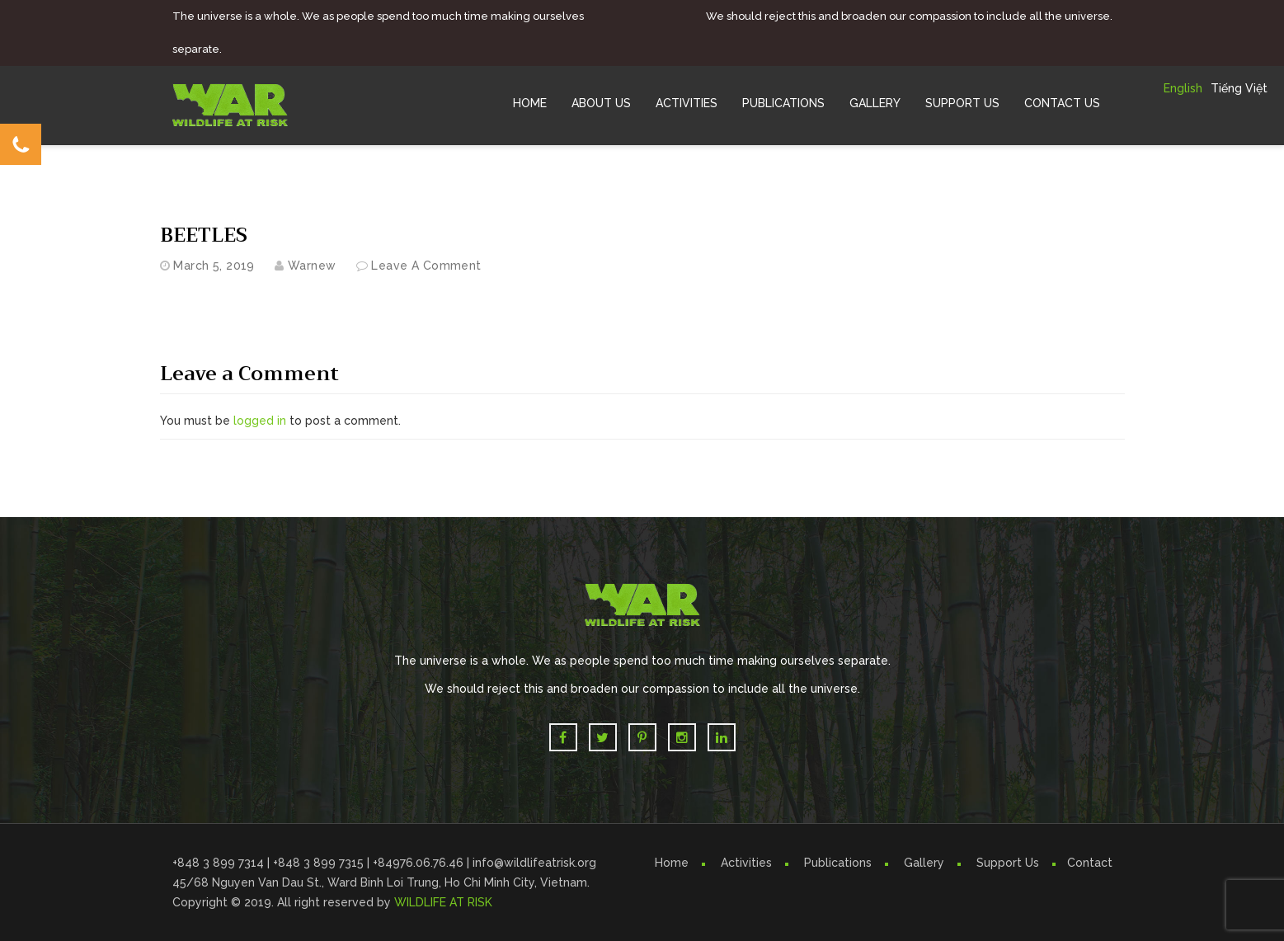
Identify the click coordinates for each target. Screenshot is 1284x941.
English (1183, 88)
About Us (601, 103)
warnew (312, 265)
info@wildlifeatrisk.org (534, 862)
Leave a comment (426, 265)
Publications (783, 103)
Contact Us (1062, 103)
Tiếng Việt (1239, 88)
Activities (686, 103)
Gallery (875, 103)
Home (530, 103)
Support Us (962, 103)
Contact (1089, 862)
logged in (259, 420)
